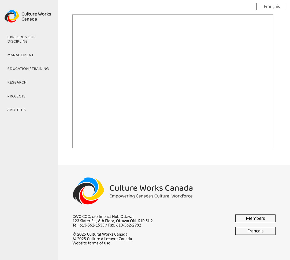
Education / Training (28, 69)
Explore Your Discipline (21, 39)
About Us (16, 110)
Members (255, 218)
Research (17, 82)
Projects (16, 96)
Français (272, 6)
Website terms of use (91, 243)
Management (20, 55)
